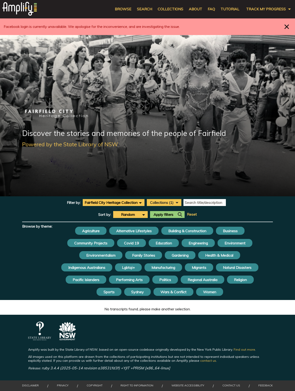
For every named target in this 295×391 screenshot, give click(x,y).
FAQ (211, 9)
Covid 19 (131, 243)
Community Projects (90, 243)
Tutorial (230, 9)
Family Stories (143, 255)
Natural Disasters (237, 267)
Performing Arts (129, 279)
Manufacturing (163, 267)
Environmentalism (100, 255)
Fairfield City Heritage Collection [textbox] (111, 202)
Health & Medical (219, 255)
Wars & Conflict (173, 292)
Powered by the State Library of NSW (70, 144)
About (195, 9)
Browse (123, 9)
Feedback (265, 385)
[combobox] (114, 202)
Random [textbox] (128, 214)
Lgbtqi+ (128, 267)
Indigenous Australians (86, 267)
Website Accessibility (187, 385)
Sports (109, 292)
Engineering (198, 243)
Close (286, 26)
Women (209, 292)
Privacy (62, 385)
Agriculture (91, 231)
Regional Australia (202, 279)
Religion (240, 279)
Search (144, 9)
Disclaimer (30, 385)
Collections (170, 9)
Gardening (180, 255)
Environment (234, 243)
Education (164, 243)
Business (230, 231)
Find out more (244, 349)
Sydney (137, 292)
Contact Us (231, 385)
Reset (192, 214)
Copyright (95, 385)
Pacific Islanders (86, 279)
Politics (165, 279)
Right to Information (137, 385)
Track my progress (266, 9)
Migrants (199, 267)
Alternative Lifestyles (134, 231)
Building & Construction (187, 231)
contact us (208, 361)
